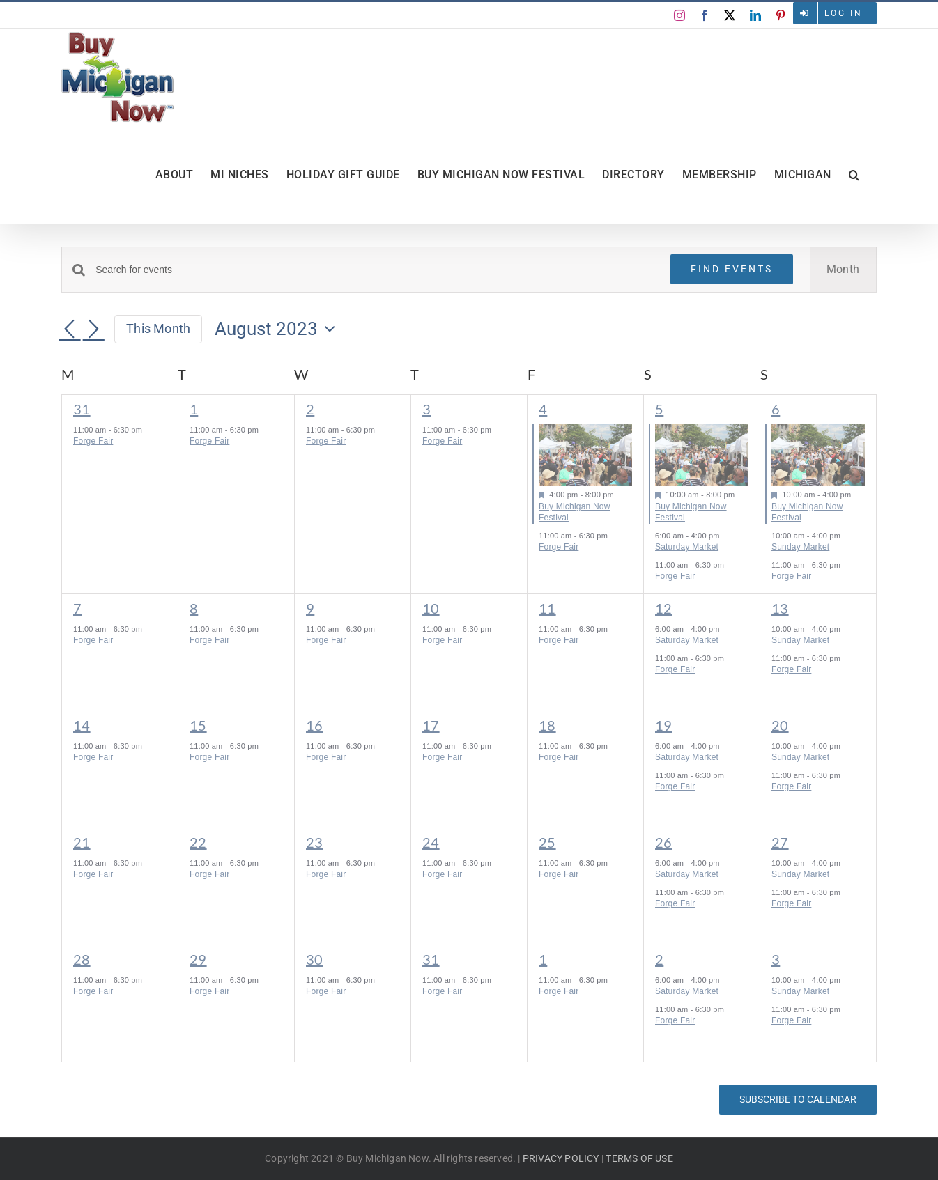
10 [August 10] (431, 608)
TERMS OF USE (639, 1158)
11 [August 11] (547, 608)
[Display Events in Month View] (842, 269)
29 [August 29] (198, 959)
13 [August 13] (780, 608)
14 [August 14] (82, 725)
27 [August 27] (780, 842)
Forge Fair (93, 441)
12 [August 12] (663, 608)
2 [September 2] (659, 959)
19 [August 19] (663, 725)
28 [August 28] (82, 959)
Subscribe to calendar (797, 1099)
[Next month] (93, 330)
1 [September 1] (543, 959)
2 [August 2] (310, 409)
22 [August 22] (198, 842)
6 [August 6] (775, 409)
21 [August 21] (82, 842)
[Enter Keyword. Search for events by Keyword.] (374, 270)
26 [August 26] (663, 842)
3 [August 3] (426, 409)
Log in (843, 13)
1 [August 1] (194, 409)
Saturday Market (686, 547)
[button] (854, 175)
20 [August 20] (780, 725)
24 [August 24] (431, 842)
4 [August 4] (543, 409)
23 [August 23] (314, 842)
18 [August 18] (547, 725)
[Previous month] (69, 330)
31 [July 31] (82, 409)
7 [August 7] (77, 608)
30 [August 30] (314, 959)
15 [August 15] (198, 725)
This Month (158, 328)
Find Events (732, 268)
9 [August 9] (310, 608)
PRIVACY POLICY (561, 1158)
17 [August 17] (431, 725)
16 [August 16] (314, 725)
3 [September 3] (775, 959)
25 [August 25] (547, 842)
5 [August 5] (659, 409)
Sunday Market (800, 547)
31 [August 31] (431, 959)
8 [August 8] (194, 608)
